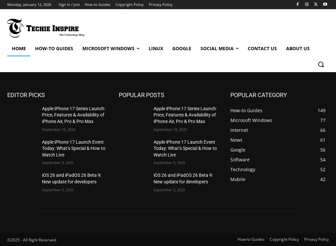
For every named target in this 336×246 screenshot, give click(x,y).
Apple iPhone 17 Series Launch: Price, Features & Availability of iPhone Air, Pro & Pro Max (73, 115)
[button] (321, 64)
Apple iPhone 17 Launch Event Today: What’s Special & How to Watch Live (73, 148)
